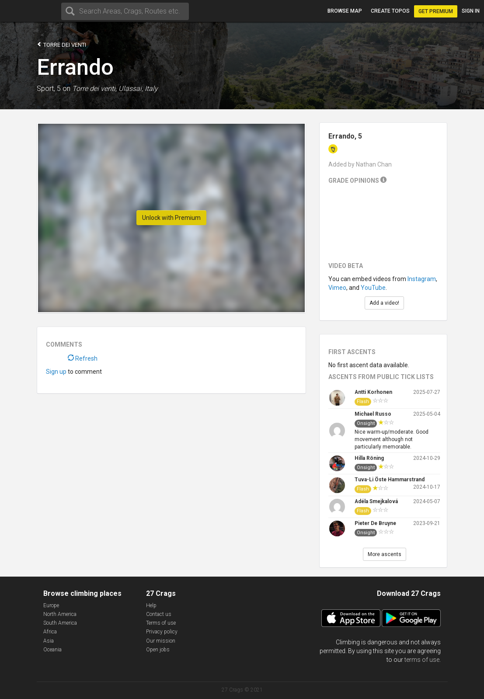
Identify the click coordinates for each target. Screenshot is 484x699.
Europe (51, 605)
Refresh (82, 358)
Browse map (344, 11)
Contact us (158, 614)
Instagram (421, 278)
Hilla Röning (369, 458)
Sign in (471, 11)
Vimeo (337, 287)
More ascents (384, 554)
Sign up (56, 371)
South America (60, 623)
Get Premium (435, 11)
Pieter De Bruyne (375, 523)
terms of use (421, 659)
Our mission (160, 641)
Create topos (390, 11)
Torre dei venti (61, 44)
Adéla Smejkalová (376, 501)
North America (60, 614)
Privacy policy (162, 632)
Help (151, 605)
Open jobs (158, 650)
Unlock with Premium (171, 217)
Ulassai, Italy (138, 88)
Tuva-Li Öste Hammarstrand (390, 479)
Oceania (52, 650)
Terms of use (161, 623)
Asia (48, 641)
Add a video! (384, 303)
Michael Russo (373, 414)
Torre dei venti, (94, 88)
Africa (50, 632)
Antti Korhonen (373, 392)
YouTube (373, 287)
